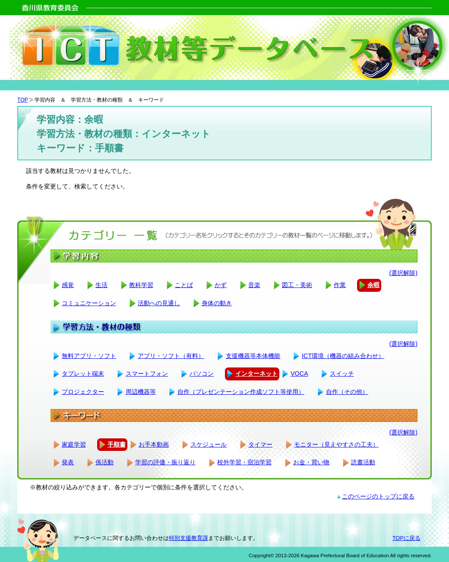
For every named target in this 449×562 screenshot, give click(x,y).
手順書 (117, 444)
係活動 (104, 462)
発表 (68, 462)
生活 (101, 284)
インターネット (256, 373)
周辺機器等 (141, 391)
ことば (184, 284)
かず (221, 284)
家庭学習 (74, 444)
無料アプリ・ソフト (89, 355)
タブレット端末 (83, 373)
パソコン (202, 373)
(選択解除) (403, 272)
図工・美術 (297, 284)
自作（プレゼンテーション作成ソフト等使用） (240, 391)
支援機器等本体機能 (253, 355)
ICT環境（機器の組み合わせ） (343, 355)
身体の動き (217, 303)
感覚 (68, 284)
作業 (340, 284)
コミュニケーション (89, 303)
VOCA (299, 373)
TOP (22, 100)
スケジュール (208, 444)
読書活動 (363, 462)
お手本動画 (154, 444)
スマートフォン (147, 373)
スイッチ (342, 373)
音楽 (254, 284)
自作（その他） (347, 391)
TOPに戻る (406, 538)
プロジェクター (83, 391)
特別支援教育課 (188, 538)
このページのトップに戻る (378, 496)
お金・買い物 (311, 462)
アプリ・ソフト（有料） (171, 355)
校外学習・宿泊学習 (244, 462)
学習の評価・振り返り (165, 462)
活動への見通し (159, 303)
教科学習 (141, 284)
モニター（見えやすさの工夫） (336, 444)
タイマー (260, 444)
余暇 (373, 284)
